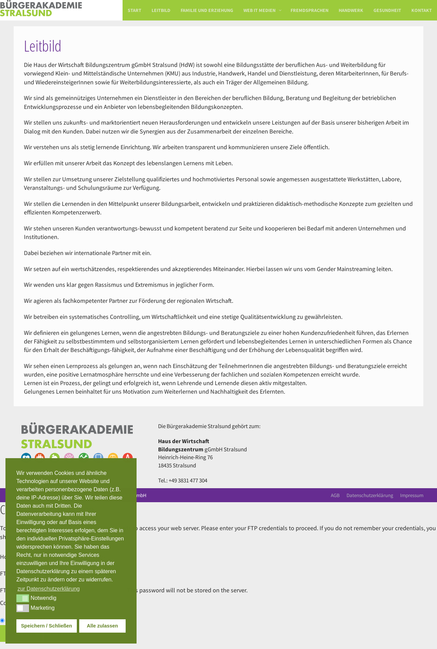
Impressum (411, 495)
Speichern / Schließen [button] (46, 626)
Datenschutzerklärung (370, 495)
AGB (335, 495)
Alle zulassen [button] (102, 626)
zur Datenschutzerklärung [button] (48, 589)
